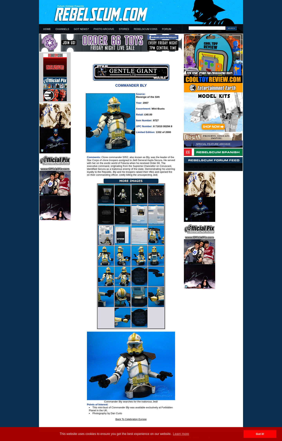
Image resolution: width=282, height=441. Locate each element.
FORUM (166, 29)
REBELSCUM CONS (145, 29)
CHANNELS (62, 29)
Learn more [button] (181, 434)
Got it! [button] (260, 434)
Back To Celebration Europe (130, 419)
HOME (47, 29)
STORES (124, 29)
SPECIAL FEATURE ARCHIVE (213, 144)
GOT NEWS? (81, 29)
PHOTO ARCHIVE (104, 29)
